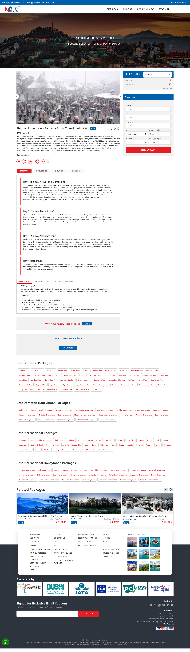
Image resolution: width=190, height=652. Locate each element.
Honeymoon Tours (89, 44)
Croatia (121, 445)
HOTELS (106, 541)
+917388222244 (166, 613)
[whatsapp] (111, 128)
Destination (112, 9)
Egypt (94, 445)
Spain (48, 445)
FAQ (56, 545)
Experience (127, 9)
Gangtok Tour (134, 375)
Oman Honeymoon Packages (150, 480)
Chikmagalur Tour (149, 375)
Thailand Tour (59, 440)
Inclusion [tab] (59, 171)
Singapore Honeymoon (79, 470)
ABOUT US (34, 538)
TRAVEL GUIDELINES (63, 553)
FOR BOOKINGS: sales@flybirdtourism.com (155, 621)
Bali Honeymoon (44, 470)
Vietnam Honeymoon (78, 475)
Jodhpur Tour (66, 385)
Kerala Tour (62, 370)
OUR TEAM (34, 541)
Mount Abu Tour (112, 385)
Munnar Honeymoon (144, 415)
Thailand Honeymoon (27, 470)
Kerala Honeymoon (46, 410)
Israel (21, 450)
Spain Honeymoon (60, 475)
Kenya (113, 445)
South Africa (77, 445)
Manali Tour (23, 380)
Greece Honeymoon (158, 475)
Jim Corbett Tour (51, 380)
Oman (75, 450)
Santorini (139, 445)
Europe (99, 440)
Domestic (73, 44)
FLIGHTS (106, 538)
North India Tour (54, 375)
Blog (56, 541)
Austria (130, 445)
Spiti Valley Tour (39, 375)
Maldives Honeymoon (119, 470)
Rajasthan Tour (24, 375)
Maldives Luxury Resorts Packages (99, 450)
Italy (32, 445)
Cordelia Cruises (66, 390)
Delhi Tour (83, 375)
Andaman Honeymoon (27, 410)
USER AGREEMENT (38, 563)
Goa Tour (86, 370)
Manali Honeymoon (160, 410)
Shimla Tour (163, 375)
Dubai (31, 440)
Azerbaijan (66, 450)
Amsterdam (23, 445)
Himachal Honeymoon (64, 410)
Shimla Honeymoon (142, 410)
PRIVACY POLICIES (38, 553)
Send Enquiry (148, 149)
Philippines (103, 445)
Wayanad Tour (41, 385)
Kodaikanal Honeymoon (108, 415)
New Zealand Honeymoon (49, 480)
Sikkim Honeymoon (124, 410)
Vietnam (56, 445)
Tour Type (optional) (156, 138)
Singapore (22, 440)
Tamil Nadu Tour (152, 370)
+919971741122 (166, 616)
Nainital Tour (143, 380)
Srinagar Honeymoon (108, 420)
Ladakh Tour (50, 370)
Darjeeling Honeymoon (27, 415)
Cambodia (167, 445)
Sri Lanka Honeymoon (70, 480)
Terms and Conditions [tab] (64, 281)
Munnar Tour (35, 390)
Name (128, 105)
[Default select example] (137, 142)
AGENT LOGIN (84, 541)
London (165, 440)
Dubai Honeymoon (61, 470)
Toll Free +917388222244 (12, 2)
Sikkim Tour (123, 370)
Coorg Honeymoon (162, 415)
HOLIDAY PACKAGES (111, 549)
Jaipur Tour (54, 385)
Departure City (154, 130)
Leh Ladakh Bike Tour (117, 380)
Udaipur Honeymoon (26, 420)
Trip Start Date (132, 130)
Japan (87, 445)
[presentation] (166, 489)
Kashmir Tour (24, 370)
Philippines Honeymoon (28, 480)
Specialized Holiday (145, 9)
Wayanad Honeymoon (46, 420)
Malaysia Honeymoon (128, 480)
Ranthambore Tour (128, 385)
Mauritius (81, 440)
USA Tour (47, 450)
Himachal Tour (37, 370)
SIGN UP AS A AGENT (87, 538)
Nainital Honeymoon (47, 415)
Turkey (90, 440)
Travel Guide (164, 9)
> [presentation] (120, 96)
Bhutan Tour (97, 370)
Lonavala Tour (95, 375)
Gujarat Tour (96, 390)
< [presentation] (16, 96)
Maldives (40, 440)
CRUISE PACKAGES (111, 553)
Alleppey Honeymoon (65, 420)
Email (128, 113)
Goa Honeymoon (126, 415)
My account (177, 2)
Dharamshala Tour (25, 385)
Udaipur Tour (79, 385)
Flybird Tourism (91, 640)
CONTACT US (59, 538)
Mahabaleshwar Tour (146, 385)
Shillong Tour (162, 385)
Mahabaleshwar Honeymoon (85, 415)
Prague (28, 450)
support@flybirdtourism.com (40, 2)
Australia (66, 445)
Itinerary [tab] (24, 171)
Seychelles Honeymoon (139, 475)
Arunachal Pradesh (67, 380)
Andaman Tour (110, 370)
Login (87, 323)
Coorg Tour (23, 390)
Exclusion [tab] (76, 171)
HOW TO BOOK (60, 549)
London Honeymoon (26, 475)
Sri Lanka (120, 440)
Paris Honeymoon (88, 480)
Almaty (56, 450)
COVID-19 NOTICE (62, 557)
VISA (105, 545)
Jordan (157, 445)
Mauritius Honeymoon (99, 470)
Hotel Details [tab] (41, 171)
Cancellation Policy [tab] (42, 281)
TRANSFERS (108, 557)
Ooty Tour (122, 375)
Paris (157, 440)
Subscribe (89, 613)
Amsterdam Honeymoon (108, 480)
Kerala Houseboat (84, 380)
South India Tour (70, 375)
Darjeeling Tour (100, 380)
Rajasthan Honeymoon (84, 410)
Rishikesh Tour (36, 380)
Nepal (49, 440)
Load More (68, 348)
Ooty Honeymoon (64, 415)
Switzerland (109, 440)
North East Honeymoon (105, 410)
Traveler (129, 138)
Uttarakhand (75, 370)
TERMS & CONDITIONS (40, 549)
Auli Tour (131, 380)
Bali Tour (71, 440)
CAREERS (33, 545)
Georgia (37, 450)
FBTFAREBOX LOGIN (87, 545)
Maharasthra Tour (50, 390)
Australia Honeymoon (97, 475)
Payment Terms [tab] (24, 281)
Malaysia (141, 440)
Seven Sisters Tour (82, 390)
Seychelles (130, 440)
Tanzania (149, 445)
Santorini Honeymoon (157, 470)
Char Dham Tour (157, 380)
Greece (150, 440)
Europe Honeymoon (138, 470)
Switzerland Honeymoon (118, 475)
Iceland (40, 445)
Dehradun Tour (109, 375)
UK (82, 450)
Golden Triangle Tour (95, 385)
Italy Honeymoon (43, 475)
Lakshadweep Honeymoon (87, 420)
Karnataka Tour (137, 370)
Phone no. (130, 122)
